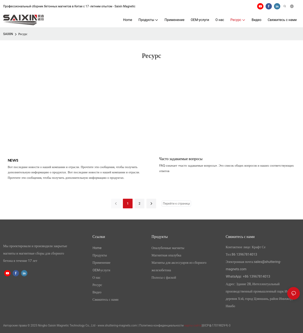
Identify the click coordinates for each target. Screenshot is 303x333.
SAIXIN (8, 34)
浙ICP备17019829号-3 (215, 325)
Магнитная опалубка (166, 255)
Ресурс (22, 34)
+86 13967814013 (256, 276)
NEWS (13, 160)
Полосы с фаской (164, 277)
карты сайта (192, 325)
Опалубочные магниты (168, 248)
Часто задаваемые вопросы (181, 159)
